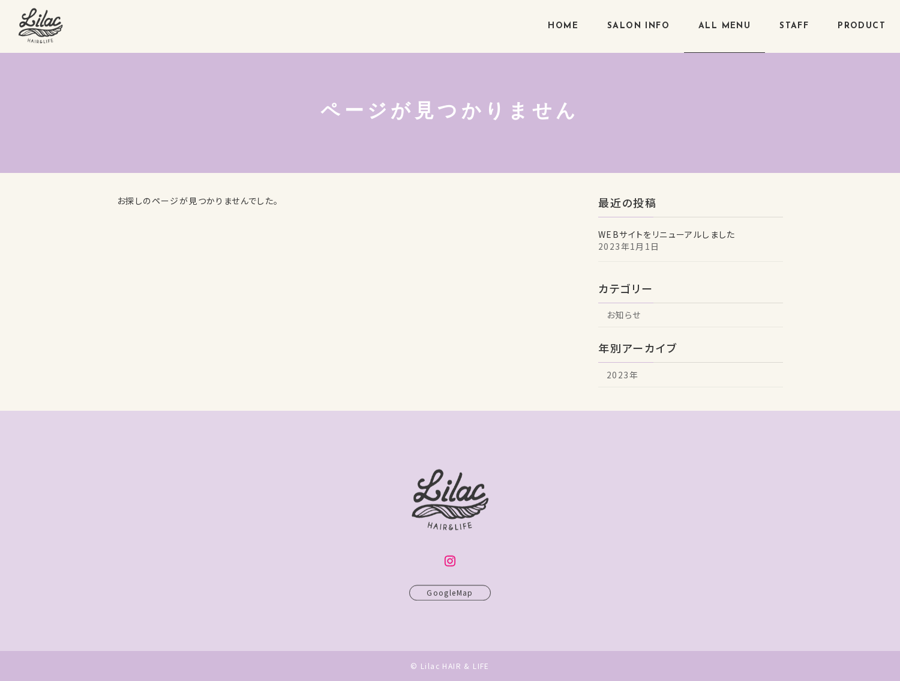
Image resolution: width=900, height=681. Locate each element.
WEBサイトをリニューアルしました (667, 234)
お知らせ (624, 315)
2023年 (622, 374)
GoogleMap (450, 598)
